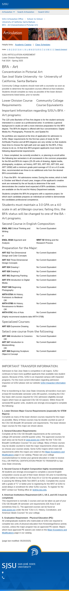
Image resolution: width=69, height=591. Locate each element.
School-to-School (35, 19)
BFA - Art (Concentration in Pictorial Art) (20, 25)
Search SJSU (43, 12)
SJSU (5, 4)
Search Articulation (25, 12)
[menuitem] (7, 12)
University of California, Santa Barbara (18, 22)
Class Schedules (42, 45)
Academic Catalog (23, 45)
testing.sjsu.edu (40, 490)
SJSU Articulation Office (12, 19)
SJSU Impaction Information (53, 383)
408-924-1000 (13, 577)
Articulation (7, 12)
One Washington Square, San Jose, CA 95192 (26, 572)
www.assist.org (32, 440)
